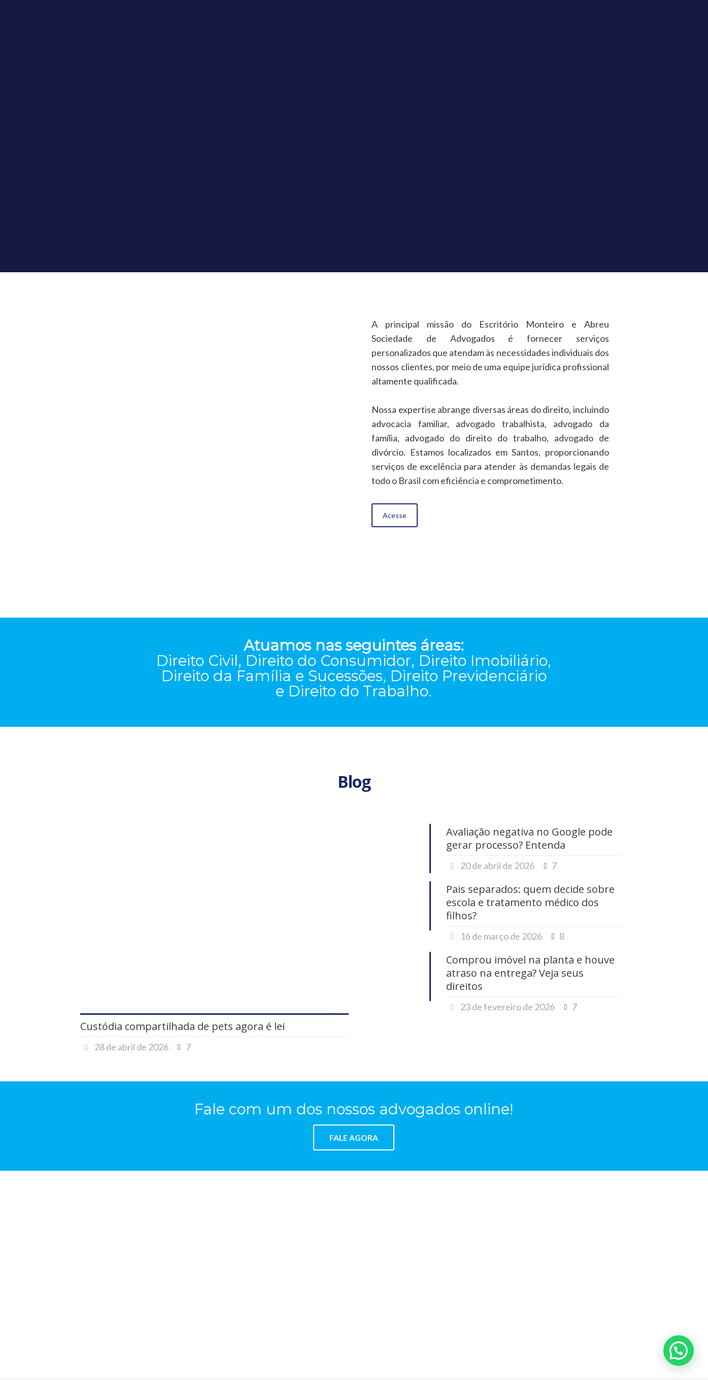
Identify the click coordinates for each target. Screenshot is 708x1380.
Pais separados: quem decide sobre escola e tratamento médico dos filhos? (530, 902)
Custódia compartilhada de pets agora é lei (182, 1026)
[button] (678, 1350)
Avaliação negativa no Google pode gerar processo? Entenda (529, 838)
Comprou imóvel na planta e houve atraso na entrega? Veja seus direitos (530, 973)
